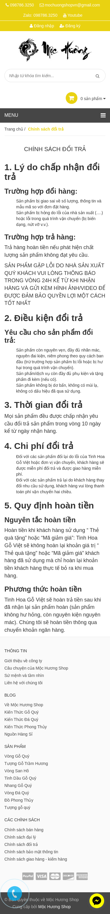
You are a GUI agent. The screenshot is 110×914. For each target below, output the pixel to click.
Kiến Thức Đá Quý (21, 719)
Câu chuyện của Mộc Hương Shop (36, 668)
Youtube (74, 15)
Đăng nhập (42, 25)
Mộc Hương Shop (54, 906)
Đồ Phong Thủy (18, 800)
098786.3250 (22, 5)
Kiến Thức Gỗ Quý (21, 712)
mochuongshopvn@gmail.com (72, 5)
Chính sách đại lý (20, 837)
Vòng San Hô (16, 770)
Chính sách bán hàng (23, 829)
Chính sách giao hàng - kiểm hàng (35, 859)
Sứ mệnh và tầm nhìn (24, 675)
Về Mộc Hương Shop (23, 704)
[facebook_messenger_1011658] (96, 900)
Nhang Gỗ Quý (18, 785)
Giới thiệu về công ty (23, 660)
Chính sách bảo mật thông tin (31, 851)
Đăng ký (70, 25)
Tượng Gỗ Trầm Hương (26, 763)
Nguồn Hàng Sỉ (18, 734)
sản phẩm (86, 98)
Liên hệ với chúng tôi (23, 682)
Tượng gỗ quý (17, 807)
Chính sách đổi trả (21, 844)
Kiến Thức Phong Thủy (25, 726)
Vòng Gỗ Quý (16, 756)
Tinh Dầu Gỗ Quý (20, 778)
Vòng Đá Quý (16, 792)
